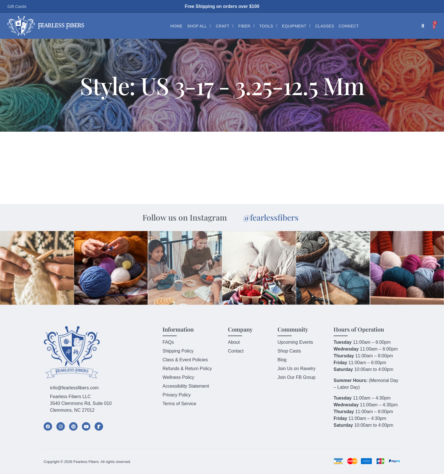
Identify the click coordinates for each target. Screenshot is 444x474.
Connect (349, 26)
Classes (324, 26)
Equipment (296, 26)
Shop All (199, 26)
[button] (423, 26)
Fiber (246, 26)
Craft (225, 26)
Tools (268, 26)
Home (176, 26)
